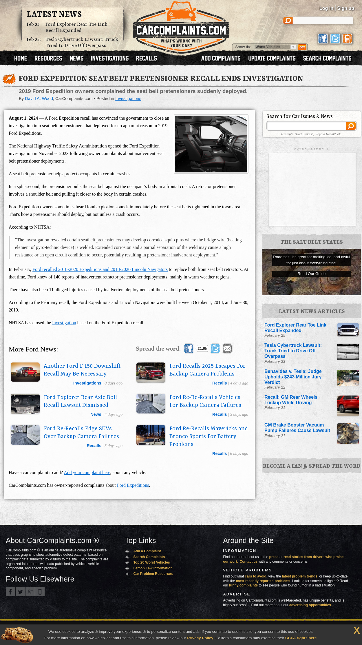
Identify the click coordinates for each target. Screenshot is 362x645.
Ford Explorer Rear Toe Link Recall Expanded (76, 27)
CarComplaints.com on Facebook (10, 591)
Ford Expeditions (133, 485)
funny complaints (243, 585)
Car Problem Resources (153, 574)
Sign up (345, 8)
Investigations (128, 98)
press (274, 557)
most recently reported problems (263, 581)
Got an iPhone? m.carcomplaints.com (40, 591)
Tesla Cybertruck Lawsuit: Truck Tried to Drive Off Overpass (81, 42)
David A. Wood (39, 98)
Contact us (249, 562)
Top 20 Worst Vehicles (151, 562)
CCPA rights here (301, 638)
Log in (326, 8)
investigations (87, 383)
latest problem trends (299, 576)
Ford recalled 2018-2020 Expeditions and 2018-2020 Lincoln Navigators (100, 269)
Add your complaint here (87, 472)
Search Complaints (149, 557)
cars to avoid (255, 576)
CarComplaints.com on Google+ (30, 591)
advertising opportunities (310, 605)
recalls (219, 383)
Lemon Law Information (152, 568)
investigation (64, 322)
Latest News (54, 14)
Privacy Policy (200, 638)
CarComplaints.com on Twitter (20, 591)
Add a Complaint (147, 551)
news (95, 414)
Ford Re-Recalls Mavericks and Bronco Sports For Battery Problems (208, 437)
